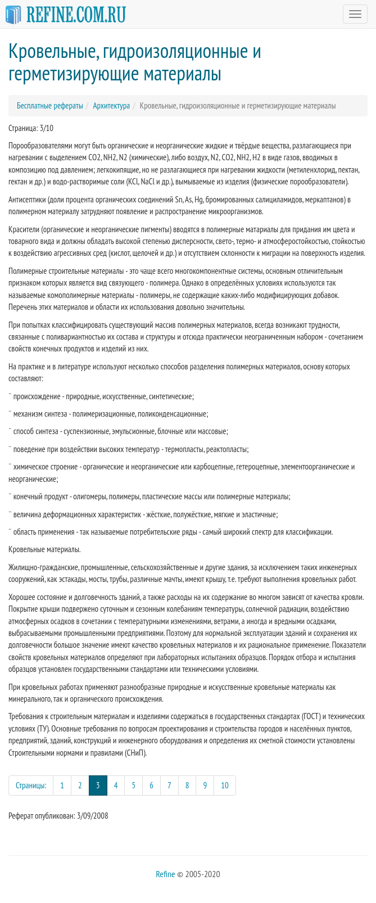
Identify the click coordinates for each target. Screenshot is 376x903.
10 (225, 785)
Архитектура (111, 105)
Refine (165, 873)
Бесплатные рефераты (50, 105)
